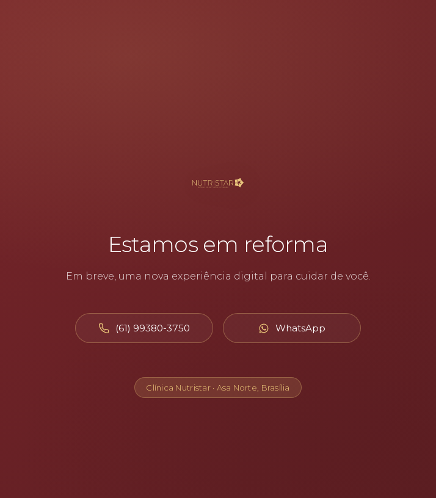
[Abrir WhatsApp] (292, 328)
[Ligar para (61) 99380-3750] (144, 328)
